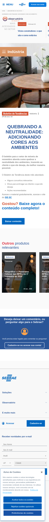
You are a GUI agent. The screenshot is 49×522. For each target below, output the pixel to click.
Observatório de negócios (14, 11)
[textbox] (25, 456)
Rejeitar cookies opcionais (22, 506)
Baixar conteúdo (13, 221)
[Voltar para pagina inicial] (24, 378)
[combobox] (24, 456)
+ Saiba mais (9, 289)
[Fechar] (42, 472)
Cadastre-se (36, 423)
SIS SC (8, 197)
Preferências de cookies (22, 513)
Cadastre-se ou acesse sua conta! (24, 345)
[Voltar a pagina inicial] (24, 4)
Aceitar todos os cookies (22, 499)
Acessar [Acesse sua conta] (10, 423)
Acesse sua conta (37, 4)
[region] (22, 494)
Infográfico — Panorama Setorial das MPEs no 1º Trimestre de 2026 (17, 274)
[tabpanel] (19, 272)
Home (3, 11)
